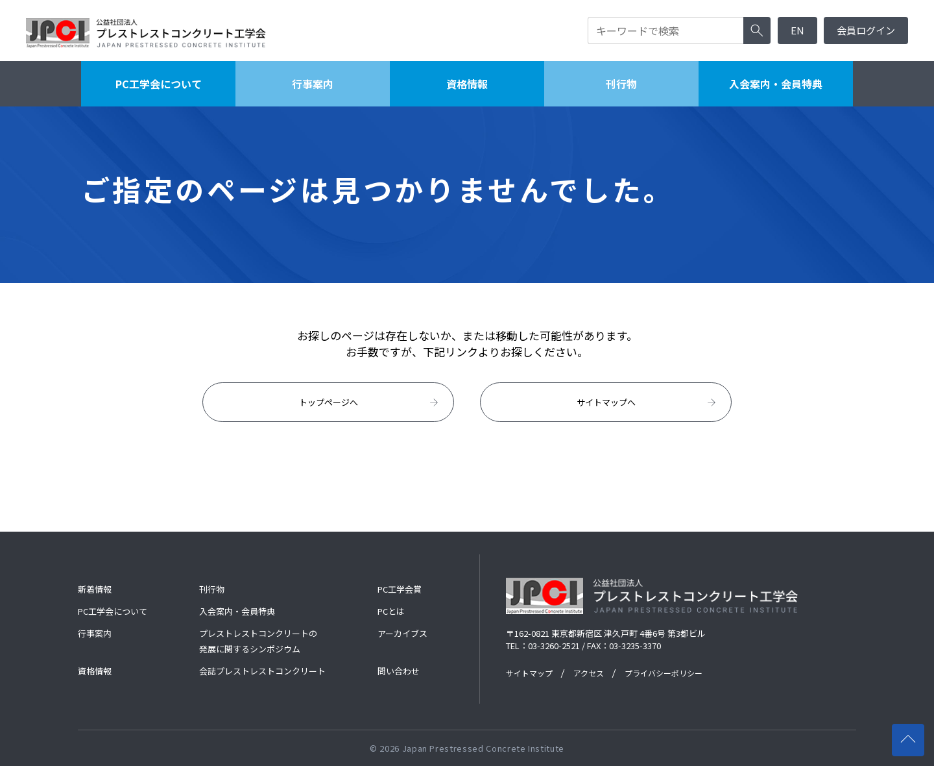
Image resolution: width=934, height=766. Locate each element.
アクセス (588, 672)
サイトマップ (529, 672)
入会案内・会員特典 (775, 84)
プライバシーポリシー (663, 672)
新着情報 (95, 589)
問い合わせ (398, 671)
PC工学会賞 (399, 589)
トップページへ (370, 402)
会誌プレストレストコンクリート (262, 671)
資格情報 (467, 84)
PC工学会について (158, 84)
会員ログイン (866, 30)
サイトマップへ (648, 402)
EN (797, 30)
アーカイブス (402, 633)
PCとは (391, 611)
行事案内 (312, 84)
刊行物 (621, 84)
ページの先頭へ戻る (912, 733)
